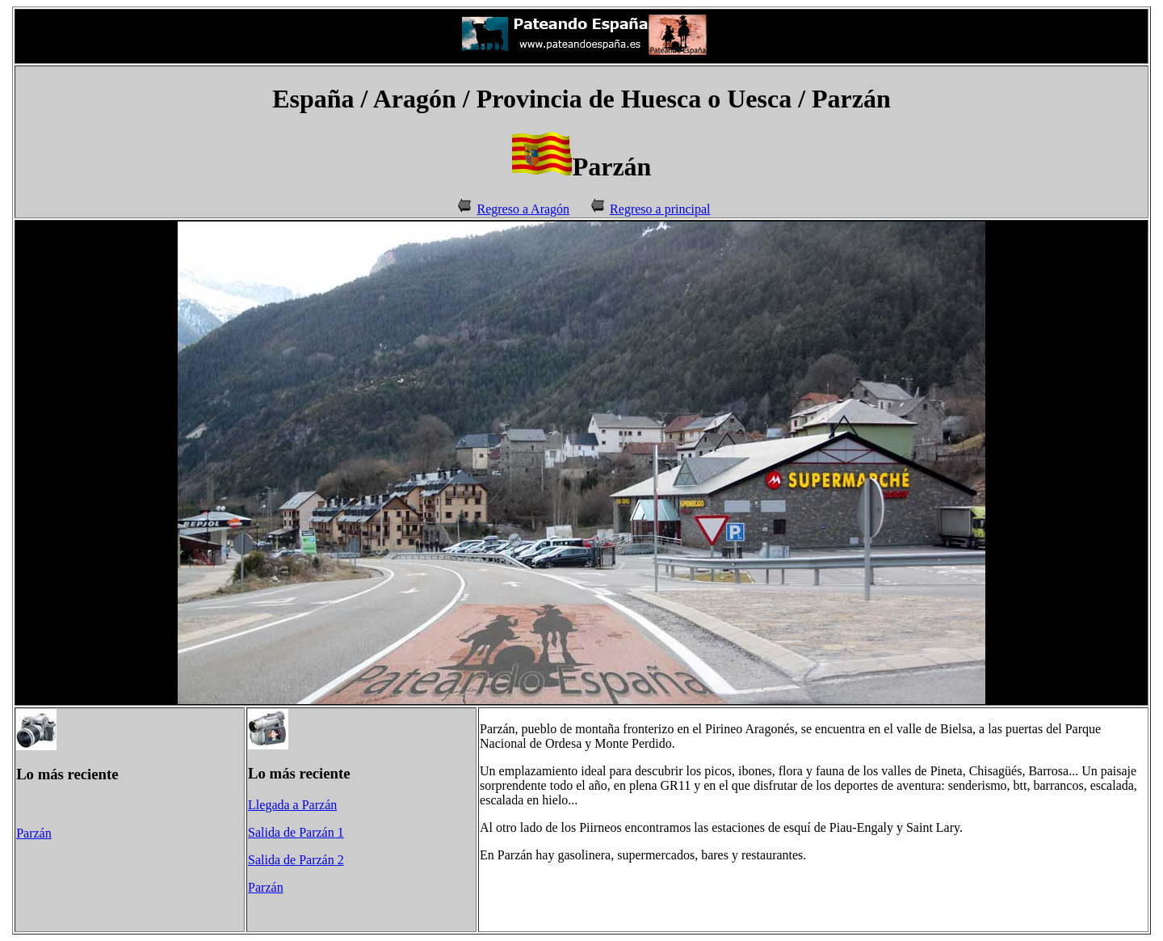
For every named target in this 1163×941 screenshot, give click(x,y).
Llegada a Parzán (292, 805)
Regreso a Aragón (523, 209)
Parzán (34, 833)
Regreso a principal (660, 209)
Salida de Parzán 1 (296, 832)
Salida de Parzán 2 (296, 860)
